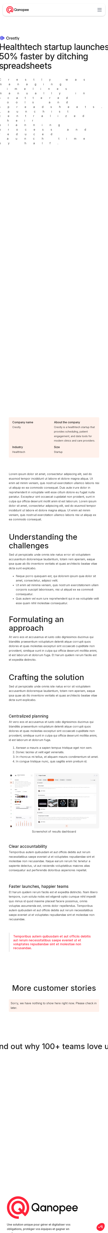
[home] (17, 9)
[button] (101, 9)
